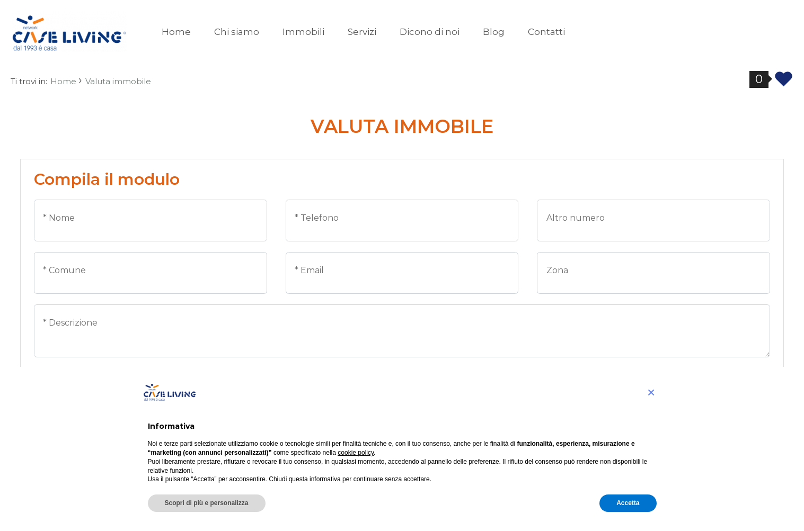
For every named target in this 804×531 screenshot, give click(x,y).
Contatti (546, 31)
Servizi (362, 31)
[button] (651, 392)
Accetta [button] (627, 503)
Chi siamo (236, 31)
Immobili (303, 31)
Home (176, 31)
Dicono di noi (430, 31)
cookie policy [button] (356, 452)
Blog (494, 31)
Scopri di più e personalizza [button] (207, 503)
